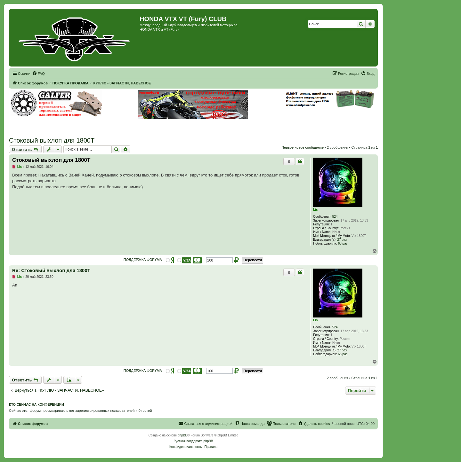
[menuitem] (38, 73)
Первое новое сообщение (302, 147)
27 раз (342, 239)
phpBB (182, 435)
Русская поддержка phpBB (193, 441)
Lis (315, 209)
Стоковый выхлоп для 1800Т (51, 140)
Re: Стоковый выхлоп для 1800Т (51, 270)
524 (335, 216)
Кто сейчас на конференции (36, 404)
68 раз (343, 243)
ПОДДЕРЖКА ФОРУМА (143, 260)
